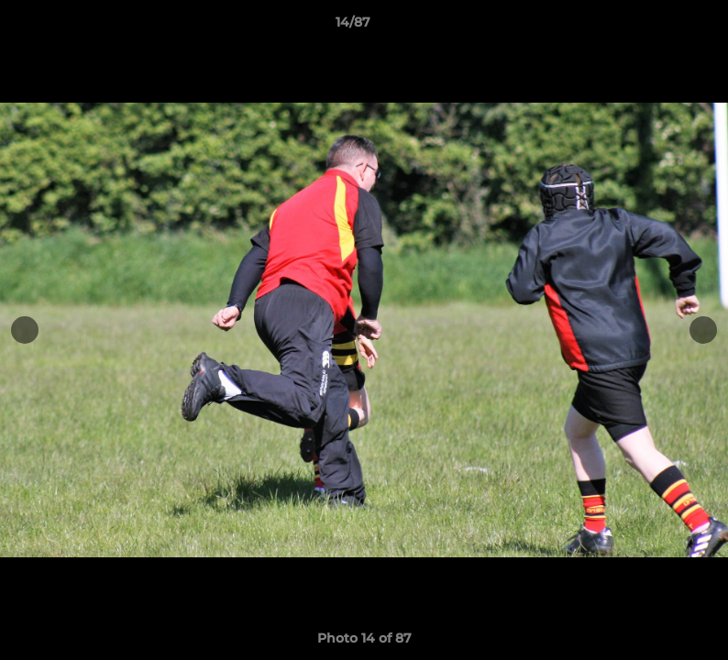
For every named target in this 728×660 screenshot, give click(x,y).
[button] (651, 26)
